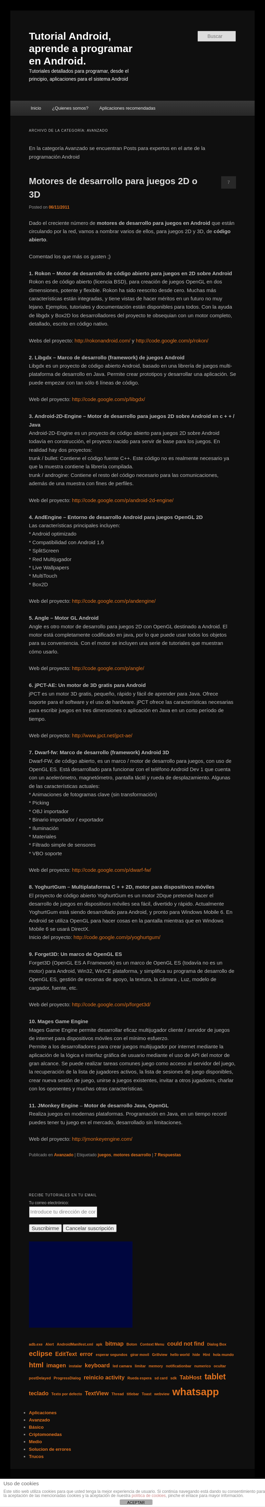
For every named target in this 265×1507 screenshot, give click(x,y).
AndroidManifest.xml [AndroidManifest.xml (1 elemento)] (75, 1344)
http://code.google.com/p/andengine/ (114, 601)
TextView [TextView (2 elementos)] (97, 1393)
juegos (104, 1154)
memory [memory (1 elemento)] (156, 1366)
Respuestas (167, 1154)
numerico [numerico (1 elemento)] (202, 1366)
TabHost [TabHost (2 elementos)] (190, 1377)
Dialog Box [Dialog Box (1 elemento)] (216, 1344)
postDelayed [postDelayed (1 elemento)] (40, 1378)
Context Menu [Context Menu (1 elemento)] (152, 1344)
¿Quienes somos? (70, 108)
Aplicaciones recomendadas (127, 108)
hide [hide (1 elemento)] (196, 1355)
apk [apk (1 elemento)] (99, 1344)
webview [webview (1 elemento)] (161, 1394)
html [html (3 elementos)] (36, 1365)
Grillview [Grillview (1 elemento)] (159, 1355)
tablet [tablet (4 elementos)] (215, 1376)
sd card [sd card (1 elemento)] (161, 1378)
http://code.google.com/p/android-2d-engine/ (123, 500)
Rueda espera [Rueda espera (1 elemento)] (139, 1378)
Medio (35, 1441)
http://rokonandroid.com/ (102, 340)
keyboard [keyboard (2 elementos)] (97, 1365)
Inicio (36, 108)
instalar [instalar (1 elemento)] (75, 1366)
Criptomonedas (45, 1434)
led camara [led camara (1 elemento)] (122, 1366)
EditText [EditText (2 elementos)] (66, 1354)
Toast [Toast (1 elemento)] (146, 1394)
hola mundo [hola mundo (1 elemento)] (223, 1355)
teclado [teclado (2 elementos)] (39, 1393)
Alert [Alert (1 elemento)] (50, 1344)
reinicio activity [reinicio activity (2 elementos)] (104, 1377)
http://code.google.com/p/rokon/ (172, 340)
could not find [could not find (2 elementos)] (185, 1343)
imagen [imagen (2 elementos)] (56, 1365)
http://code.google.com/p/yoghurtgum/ (116, 937)
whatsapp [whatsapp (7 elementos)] (195, 1391)
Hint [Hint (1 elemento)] (206, 1355)
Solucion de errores (50, 1449)
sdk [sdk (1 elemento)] (173, 1378)
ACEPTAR (136, 1502)
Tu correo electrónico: (49, 1202)
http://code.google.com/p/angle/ (108, 668)
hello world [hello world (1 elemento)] (179, 1355)
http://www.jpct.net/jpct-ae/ (102, 735)
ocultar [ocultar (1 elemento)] (220, 1366)
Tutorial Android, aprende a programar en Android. (80, 48)
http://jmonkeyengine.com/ (102, 1139)
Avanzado (63, 1154)
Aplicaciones (43, 1412)
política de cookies (149, 1495)
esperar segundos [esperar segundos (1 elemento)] (112, 1355)
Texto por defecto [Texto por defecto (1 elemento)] (66, 1394)
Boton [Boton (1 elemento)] (132, 1344)
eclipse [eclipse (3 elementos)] (40, 1353)
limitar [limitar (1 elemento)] (140, 1366)
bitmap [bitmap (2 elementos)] (114, 1343)
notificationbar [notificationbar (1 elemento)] (179, 1366)
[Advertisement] (80, 1284)
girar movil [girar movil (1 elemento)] (139, 1355)
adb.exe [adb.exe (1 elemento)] (36, 1344)
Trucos (36, 1456)
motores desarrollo (132, 1154)
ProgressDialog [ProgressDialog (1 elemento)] (67, 1378)
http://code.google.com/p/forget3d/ (111, 1004)
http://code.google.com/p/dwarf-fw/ (111, 870)
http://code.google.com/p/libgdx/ (108, 399)
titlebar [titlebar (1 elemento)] (133, 1394)
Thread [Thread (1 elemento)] (117, 1394)
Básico (36, 1427)
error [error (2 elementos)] (86, 1354)
